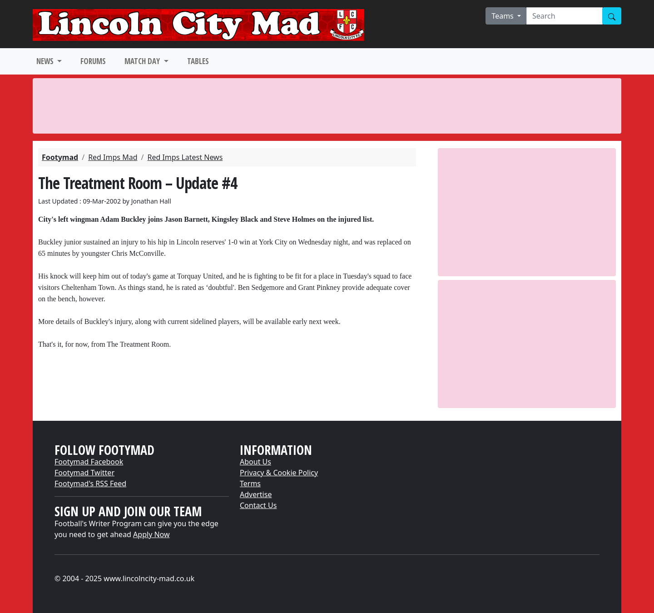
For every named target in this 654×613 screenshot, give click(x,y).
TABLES (198, 61)
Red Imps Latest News (185, 157)
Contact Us (258, 505)
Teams (503, 16)
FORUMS (93, 61)
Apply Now (151, 534)
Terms (250, 483)
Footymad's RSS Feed (90, 483)
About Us (255, 462)
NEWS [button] (45, 61)
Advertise (256, 494)
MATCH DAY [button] (143, 61)
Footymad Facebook (88, 462)
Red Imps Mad (112, 157)
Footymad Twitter (84, 473)
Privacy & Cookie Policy (279, 473)
